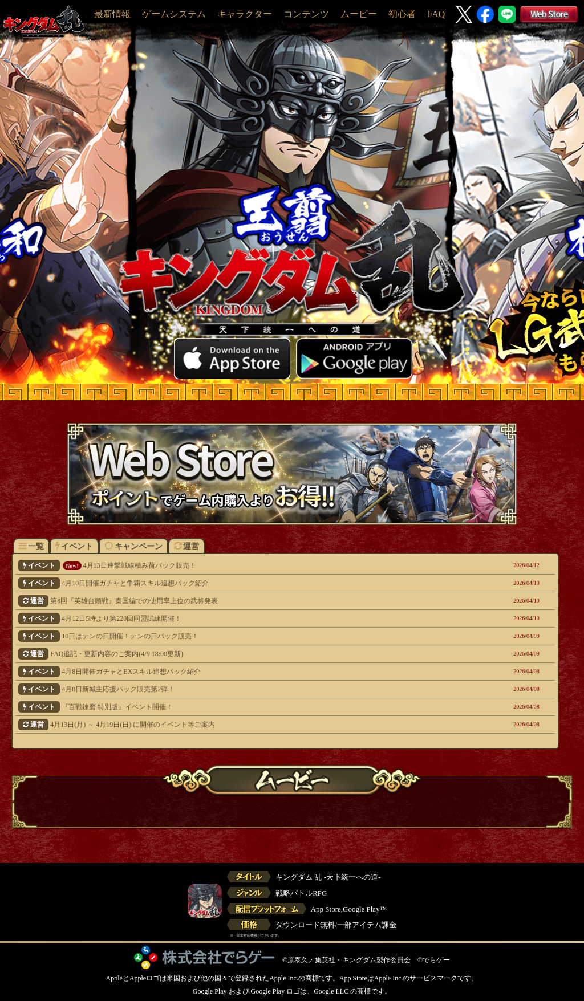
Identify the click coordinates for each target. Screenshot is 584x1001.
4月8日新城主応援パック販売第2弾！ (234, 689)
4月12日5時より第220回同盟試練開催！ (234, 618)
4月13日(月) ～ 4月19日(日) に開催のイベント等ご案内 (234, 724)
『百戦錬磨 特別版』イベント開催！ (234, 706)
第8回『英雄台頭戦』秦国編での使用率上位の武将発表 (234, 600)
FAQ (436, 14)
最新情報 (112, 14)
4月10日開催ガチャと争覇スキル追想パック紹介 (234, 583)
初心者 (402, 14)
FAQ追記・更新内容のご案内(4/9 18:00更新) (234, 653)
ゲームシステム (174, 14)
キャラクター (244, 14)
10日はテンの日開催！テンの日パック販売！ (234, 636)
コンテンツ (306, 14)
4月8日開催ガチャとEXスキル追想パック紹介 (234, 671)
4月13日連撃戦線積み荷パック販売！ (234, 565)
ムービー (358, 14)
